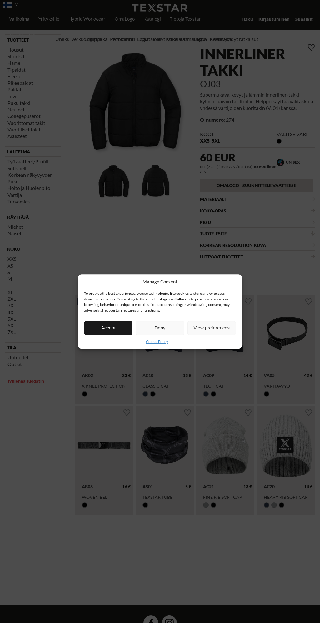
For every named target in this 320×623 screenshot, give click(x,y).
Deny (159, 327)
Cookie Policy (157, 341)
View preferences (212, 327)
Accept (108, 327)
